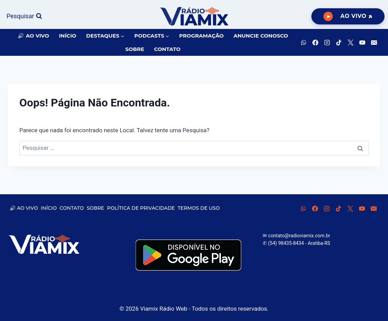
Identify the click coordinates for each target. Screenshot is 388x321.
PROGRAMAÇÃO (201, 35)
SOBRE (134, 49)
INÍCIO (67, 35)
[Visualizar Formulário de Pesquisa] (24, 16)
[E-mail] (374, 42)
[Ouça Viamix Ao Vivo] (348, 16)
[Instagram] (327, 42)
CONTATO (167, 49)
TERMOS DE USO (199, 208)
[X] (350, 42)
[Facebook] (315, 42)
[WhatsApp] (303, 42)
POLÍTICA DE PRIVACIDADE (141, 208)
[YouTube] (362, 42)
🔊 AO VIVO (33, 35)
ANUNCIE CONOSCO (260, 35)
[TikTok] (339, 42)
